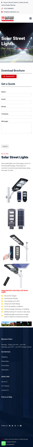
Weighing (4, 357)
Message (5, 121)
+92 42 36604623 (9, 8)
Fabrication (5, 370)
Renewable (10, 48)
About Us (4, 382)
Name (4, 92)
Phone (3, 106)
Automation (5, 365)
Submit (5, 146)
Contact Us (5, 390)
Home (3, 48)
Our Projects (5, 386)
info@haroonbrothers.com (11, 12)
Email (3, 99)
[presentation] (14, 141)
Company (4, 114)
